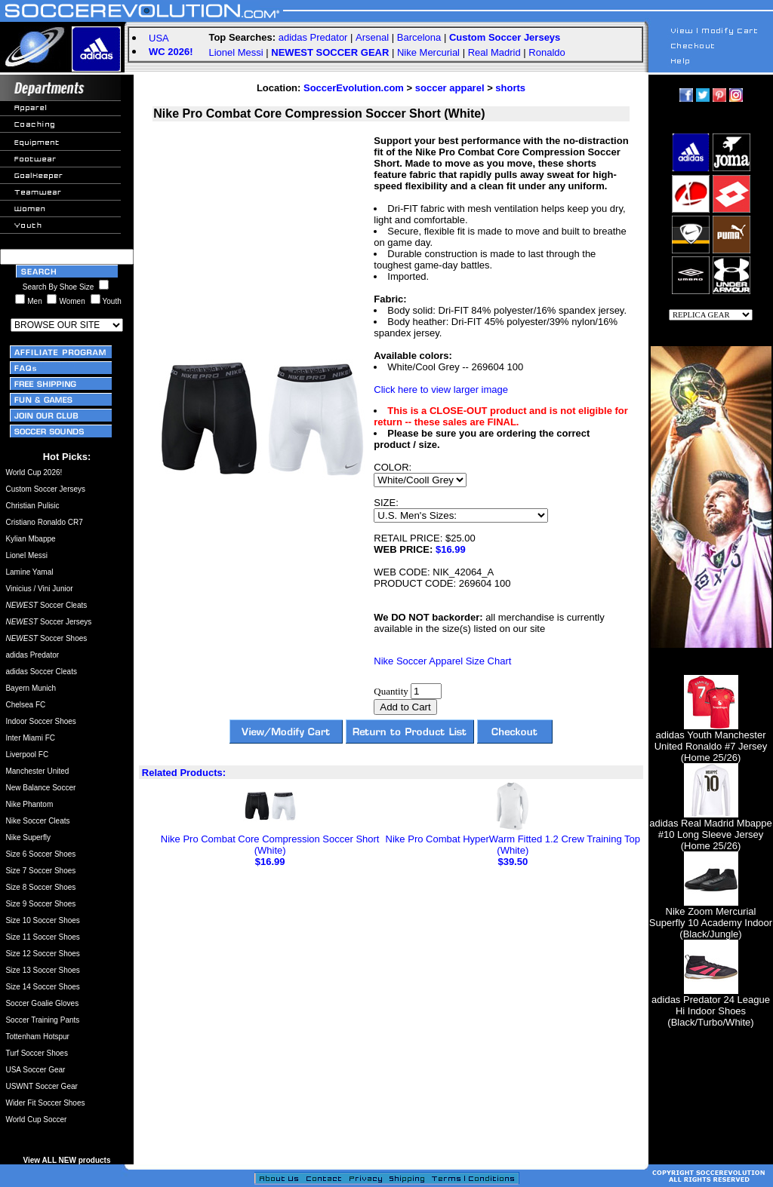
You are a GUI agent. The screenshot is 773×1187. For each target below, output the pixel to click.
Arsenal (372, 37)
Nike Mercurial (428, 52)
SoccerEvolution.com (353, 88)
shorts (510, 88)
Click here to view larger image (441, 389)
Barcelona (419, 37)
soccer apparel (450, 88)
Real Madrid (494, 52)
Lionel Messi (235, 52)
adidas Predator (313, 37)
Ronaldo (546, 52)
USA (159, 38)
